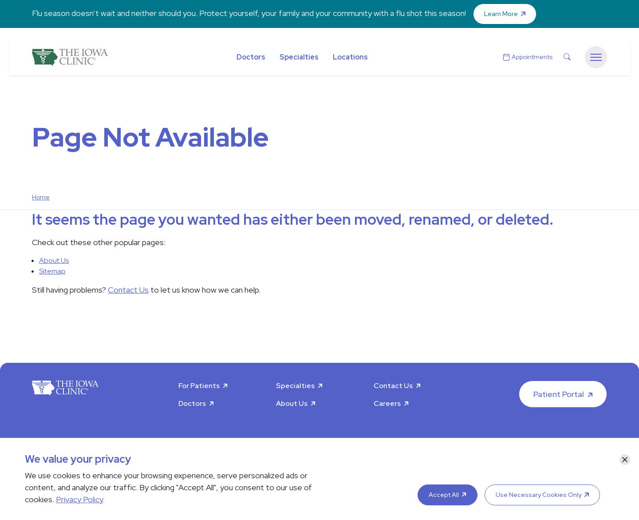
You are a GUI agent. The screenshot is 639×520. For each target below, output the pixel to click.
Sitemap (52, 271)
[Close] (625, 460)
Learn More (501, 14)
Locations (350, 57)
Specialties (299, 57)
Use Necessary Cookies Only (538, 495)
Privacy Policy (79, 499)
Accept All (444, 495)
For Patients (199, 385)
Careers (387, 403)
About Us (54, 260)
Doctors (251, 57)
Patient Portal (558, 394)
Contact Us (128, 290)
